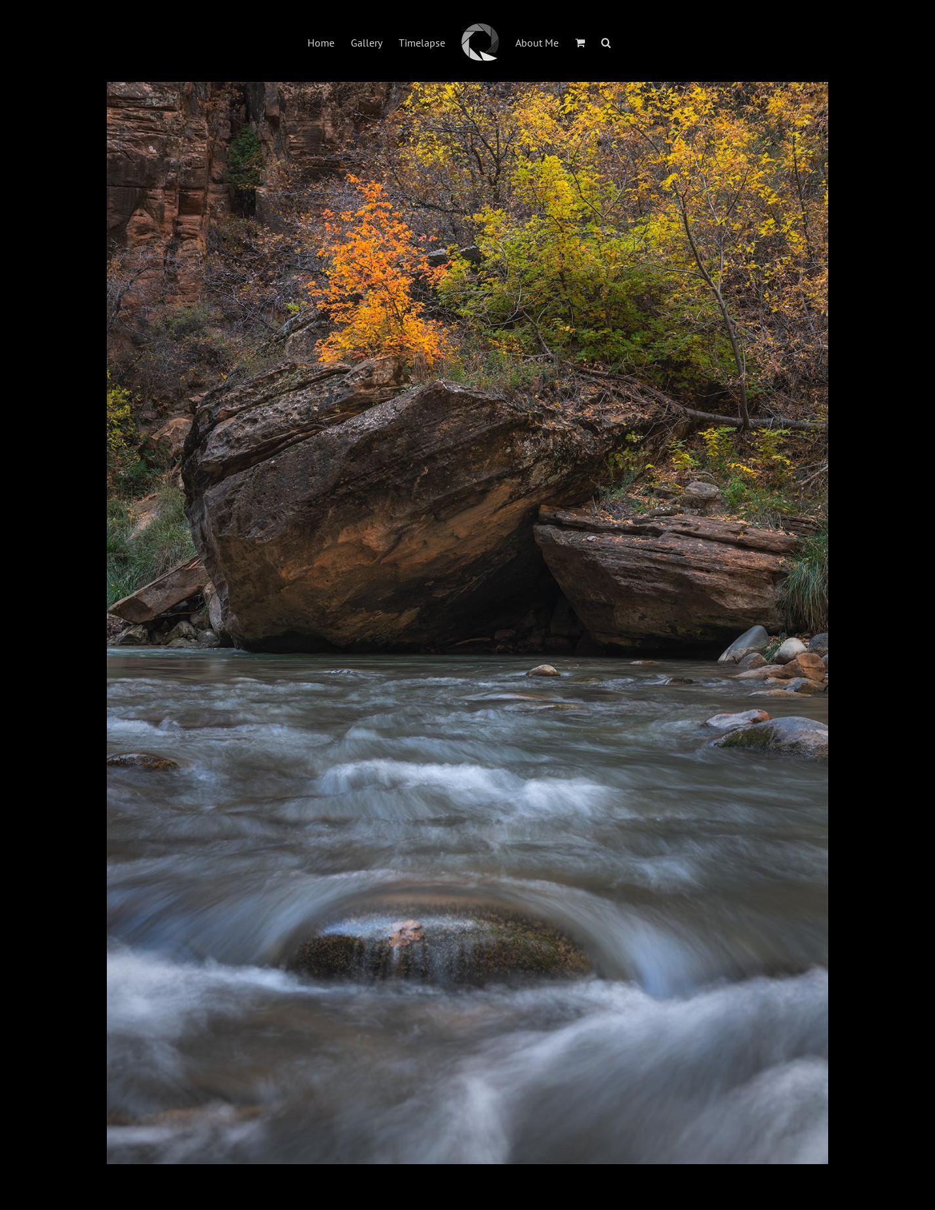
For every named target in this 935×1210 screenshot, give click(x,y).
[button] (606, 41)
